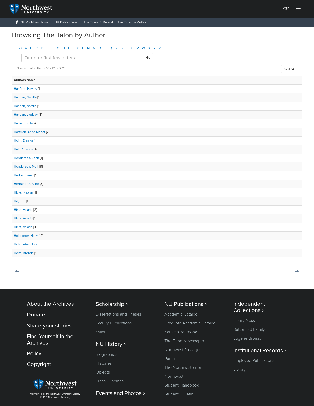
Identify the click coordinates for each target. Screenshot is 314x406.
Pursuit (170, 358)
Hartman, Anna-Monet (29, 132)
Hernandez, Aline (26, 184)
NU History (111, 344)
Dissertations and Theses (118, 314)
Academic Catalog (180, 314)
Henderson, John (26, 158)
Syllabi (101, 331)
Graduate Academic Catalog (189, 323)
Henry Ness (244, 320)
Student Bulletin (178, 394)
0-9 (19, 48)
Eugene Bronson (248, 338)
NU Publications (66, 22)
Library (239, 369)
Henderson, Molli (26, 167)
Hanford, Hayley (25, 89)
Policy (34, 353)
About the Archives (50, 304)
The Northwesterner (182, 367)
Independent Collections (249, 307)
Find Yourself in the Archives (50, 339)
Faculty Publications (114, 323)
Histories (104, 363)
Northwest (173, 376)
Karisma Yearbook (180, 331)
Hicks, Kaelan (23, 192)
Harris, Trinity (23, 123)
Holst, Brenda (23, 253)
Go (148, 58)
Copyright (39, 364)
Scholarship (112, 304)
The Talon (91, 22)
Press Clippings (110, 381)
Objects (103, 372)
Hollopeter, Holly (26, 236)
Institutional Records (259, 350)
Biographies (106, 354)
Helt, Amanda (23, 149)
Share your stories (49, 325)
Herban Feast (23, 175)
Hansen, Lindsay (26, 115)
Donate (36, 314)
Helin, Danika (23, 141)
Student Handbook (181, 385)
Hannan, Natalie (25, 97)
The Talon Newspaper (184, 340)
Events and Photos (120, 393)
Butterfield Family (249, 329)
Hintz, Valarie (23, 210)
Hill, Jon (19, 201)
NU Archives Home (34, 22)
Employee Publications (253, 360)
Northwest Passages (182, 349)
